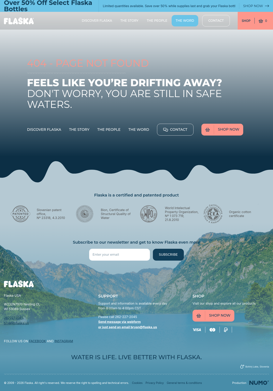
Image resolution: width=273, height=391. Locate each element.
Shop (246, 21)
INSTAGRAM (63, 341)
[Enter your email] (119, 255)
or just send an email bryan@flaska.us (127, 327)
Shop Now (255, 6)
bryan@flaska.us (16, 323)
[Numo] (250, 383)
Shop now (222, 129)
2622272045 (13, 318)
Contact (216, 20)
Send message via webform (119, 322)
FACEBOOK (37, 341)
